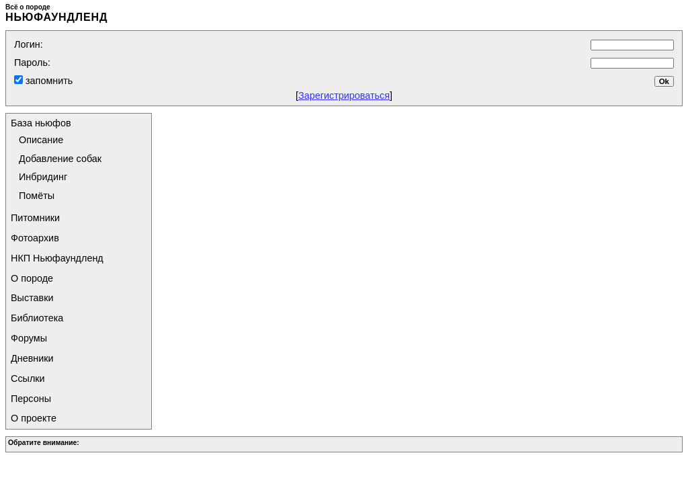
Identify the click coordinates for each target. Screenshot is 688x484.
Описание (41, 139)
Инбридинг (43, 176)
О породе (32, 278)
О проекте (33, 418)
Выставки (32, 297)
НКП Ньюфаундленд (57, 258)
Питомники (35, 217)
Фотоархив (35, 238)
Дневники (32, 358)
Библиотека (37, 318)
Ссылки (28, 378)
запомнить (48, 80)
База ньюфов (41, 123)
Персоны (31, 398)
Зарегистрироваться (344, 95)
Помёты (36, 195)
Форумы (29, 338)
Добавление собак (60, 158)
